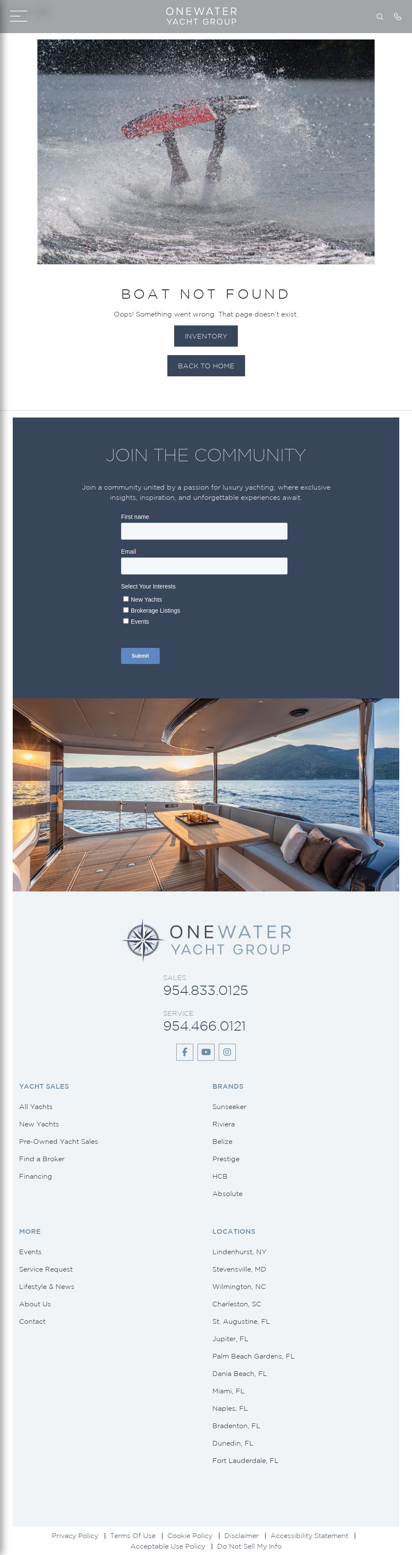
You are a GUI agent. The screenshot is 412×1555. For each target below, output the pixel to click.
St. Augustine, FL (241, 1321)
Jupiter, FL (230, 1338)
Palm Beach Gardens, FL (253, 1356)
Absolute (227, 1193)
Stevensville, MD (239, 1269)
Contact (32, 1321)
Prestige (226, 1159)
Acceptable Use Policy (167, 1546)
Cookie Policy (189, 1535)
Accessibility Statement (309, 1535)
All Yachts (36, 1106)
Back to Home (206, 366)
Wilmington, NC (239, 1286)
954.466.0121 (204, 1025)
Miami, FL (228, 1391)
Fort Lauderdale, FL (245, 1460)
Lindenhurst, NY (239, 1251)
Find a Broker (42, 1159)
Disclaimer (241, 1535)
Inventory (206, 336)
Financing (35, 1176)
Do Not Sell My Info (249, 1546)
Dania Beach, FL (239, 1373)
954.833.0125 (205, 990)
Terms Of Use (132, 1535)
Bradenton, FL (236, 1425)
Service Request (46, 1269)
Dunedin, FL (233, 1443)
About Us (35, 1304)
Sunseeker (229, 1106)
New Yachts (39, 1124)
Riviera (223, 1124)
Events (30, 1251)
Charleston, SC (236, 1304)
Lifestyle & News (46, 1286)
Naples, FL (230, 1408)
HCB (220, 1176)
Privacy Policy (75, 1535)
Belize (222, 1141)
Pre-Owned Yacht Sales (58, 1141)
